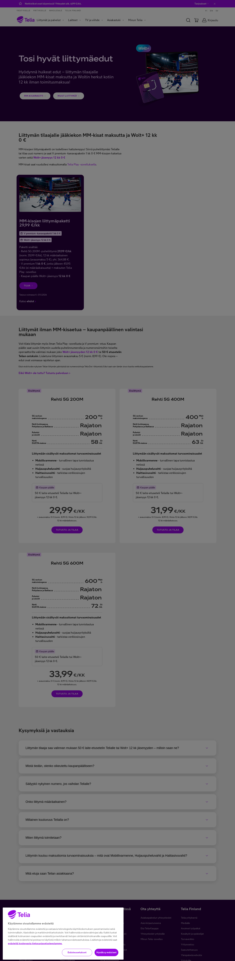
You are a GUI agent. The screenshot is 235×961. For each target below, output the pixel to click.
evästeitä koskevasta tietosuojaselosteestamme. (35, 956)
